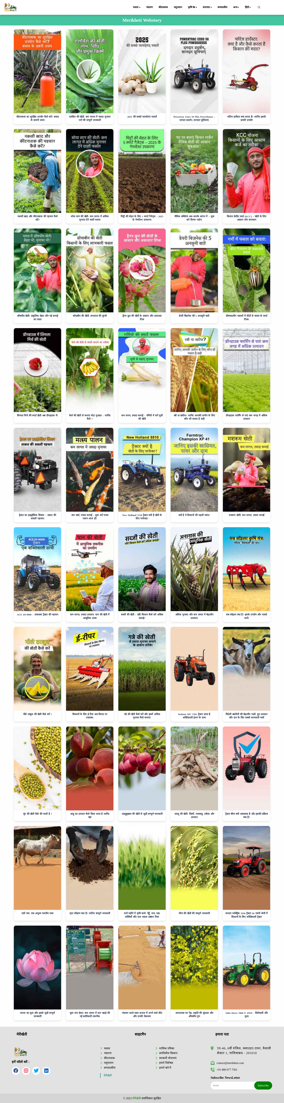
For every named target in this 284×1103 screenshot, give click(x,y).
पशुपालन (178, 7)
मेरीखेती (108, 1075)
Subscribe (263, 1085)
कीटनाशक (163, 7)
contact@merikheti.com (227, 1063)
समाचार (207, 7)
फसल (137, 7)
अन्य (236, 7)
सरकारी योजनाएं (168, 1058)
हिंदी (248, 7)
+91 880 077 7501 (224, 1069)
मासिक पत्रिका (166, 1048)
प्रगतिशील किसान (168, 1053)
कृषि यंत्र (193, 7)
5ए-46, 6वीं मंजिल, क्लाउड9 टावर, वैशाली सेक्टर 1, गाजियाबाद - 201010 (244, 1051)
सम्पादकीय (222, 7)
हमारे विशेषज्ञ (166, 1062)
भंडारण (149, 7)
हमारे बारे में (165, 1067)
